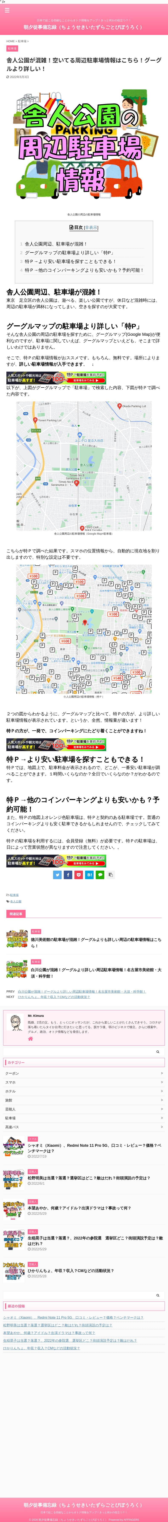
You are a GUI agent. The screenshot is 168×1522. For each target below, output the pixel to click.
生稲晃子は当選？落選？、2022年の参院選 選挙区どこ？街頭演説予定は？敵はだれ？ (70, 1340)
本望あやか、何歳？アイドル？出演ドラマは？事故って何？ (79, 1208)
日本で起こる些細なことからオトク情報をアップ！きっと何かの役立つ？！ (84, 1504)
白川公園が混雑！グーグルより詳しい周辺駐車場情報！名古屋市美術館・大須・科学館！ (82, 991)
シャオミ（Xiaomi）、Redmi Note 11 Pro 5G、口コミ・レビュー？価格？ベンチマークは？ (73, 1317)
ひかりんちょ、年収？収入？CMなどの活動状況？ (54, 997)
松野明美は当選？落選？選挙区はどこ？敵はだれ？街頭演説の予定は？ (89, 1178)
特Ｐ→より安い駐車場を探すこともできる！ (70, 261)
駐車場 (14, 895)
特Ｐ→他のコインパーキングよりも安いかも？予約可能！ (84, 270)
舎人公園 (15, 901)
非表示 (91, 227)
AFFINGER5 (131, 1511)
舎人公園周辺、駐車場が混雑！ (56, 243)
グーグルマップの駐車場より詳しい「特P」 (69, 252)
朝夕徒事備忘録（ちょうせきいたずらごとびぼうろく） (84, 27)
